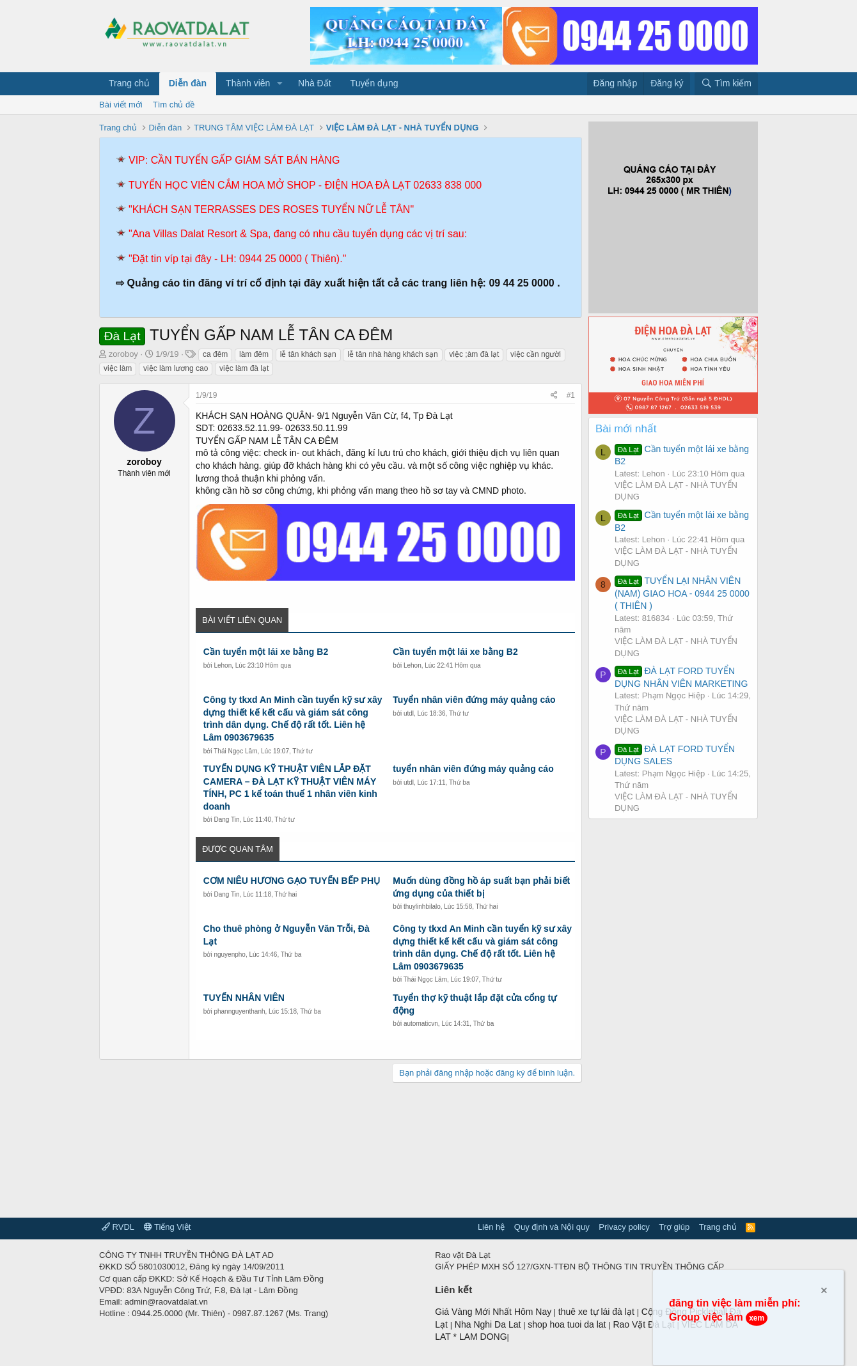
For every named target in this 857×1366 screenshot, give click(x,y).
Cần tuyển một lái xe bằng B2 (265, 652)
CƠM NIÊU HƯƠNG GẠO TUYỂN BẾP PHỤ (291, 880)
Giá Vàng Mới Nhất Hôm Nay (493, 1312)
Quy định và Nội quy (552, 1227)
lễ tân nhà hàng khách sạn (392, 354)
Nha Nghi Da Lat (489, 1324)
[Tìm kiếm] (726, 83)
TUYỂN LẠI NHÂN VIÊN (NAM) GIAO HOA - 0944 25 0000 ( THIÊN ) (682, 593)
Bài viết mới (121, 104)
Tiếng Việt (167, 1227)
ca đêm (215, 354)
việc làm (118, 368)
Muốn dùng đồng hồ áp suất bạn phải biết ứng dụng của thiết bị (481, 887)
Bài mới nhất (626, 429)
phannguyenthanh (239, 1011)
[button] (279, 83)
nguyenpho (230, 954)
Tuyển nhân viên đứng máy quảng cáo (474, 700)
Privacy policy (624, 1227)
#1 (571, 395)
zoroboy (123, 354)
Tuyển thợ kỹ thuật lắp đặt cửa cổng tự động (474, 1004)
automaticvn (421, 1023)
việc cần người (535, 354)
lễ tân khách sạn (308, 354)
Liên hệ (491, 1227)
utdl (409, 713)
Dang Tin (226, 819)
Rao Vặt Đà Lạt (645, 1324)
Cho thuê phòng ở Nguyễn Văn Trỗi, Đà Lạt (286, 934)
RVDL (118, 1227)
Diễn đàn (188, 83)
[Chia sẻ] (554, 395)
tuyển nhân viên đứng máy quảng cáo (473, 769)
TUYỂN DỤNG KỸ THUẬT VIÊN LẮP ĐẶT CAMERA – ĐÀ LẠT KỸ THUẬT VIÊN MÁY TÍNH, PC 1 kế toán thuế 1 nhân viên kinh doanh (290, 788)
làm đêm (254, 354)
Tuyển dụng (374, 83)
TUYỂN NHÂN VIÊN (244, 998)
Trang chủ (129, 83)
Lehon (223, 665)
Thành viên (248, 83)
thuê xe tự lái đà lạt (597, 1312)
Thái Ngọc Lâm (235, 751)
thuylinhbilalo (422, 906)
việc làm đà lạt (244, 368)
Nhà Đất (314, 83)
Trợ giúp (674, 1227)
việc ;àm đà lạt (474, 354)
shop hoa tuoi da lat (568, 1324)
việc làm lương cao (175, 368)
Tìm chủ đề (174, 104)
